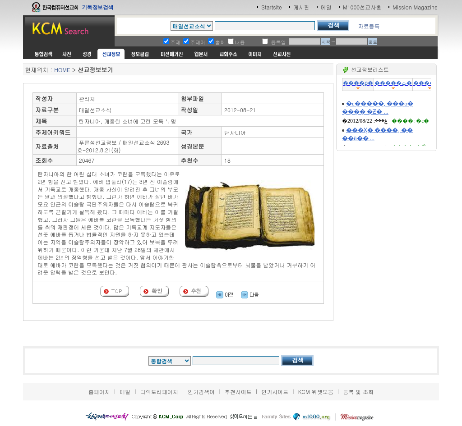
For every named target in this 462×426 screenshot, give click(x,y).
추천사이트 (238, 391)
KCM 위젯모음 (315, 391)
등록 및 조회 (358, 391)
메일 (326, 7)
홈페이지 (99, 391)
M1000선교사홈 (362, 7)
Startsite (271, 7)
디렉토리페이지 (159, 391)
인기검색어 (201, 391)
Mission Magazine (415, 7)
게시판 (301, 7)
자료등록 (368, 26)
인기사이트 (274, 391)
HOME (62, 69)
